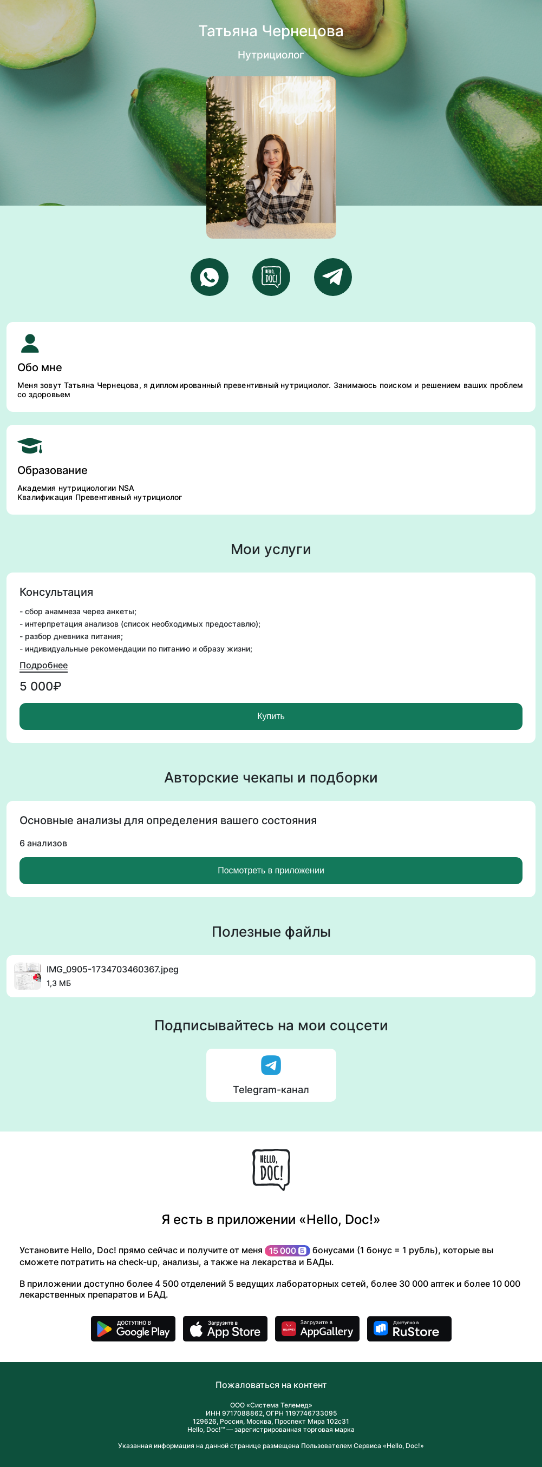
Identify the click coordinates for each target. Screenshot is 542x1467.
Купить (271, 716)
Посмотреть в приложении (271, 870)
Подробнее (43, 665)
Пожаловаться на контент (271, 1384)
